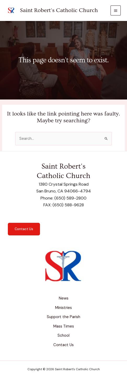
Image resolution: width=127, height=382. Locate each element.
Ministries (63, 307)
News (63, 298)
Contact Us (24, 229)
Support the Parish (63, 316)
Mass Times (63, 326)
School (63, 335)
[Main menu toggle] (116, 10)
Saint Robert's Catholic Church (59, 10)
